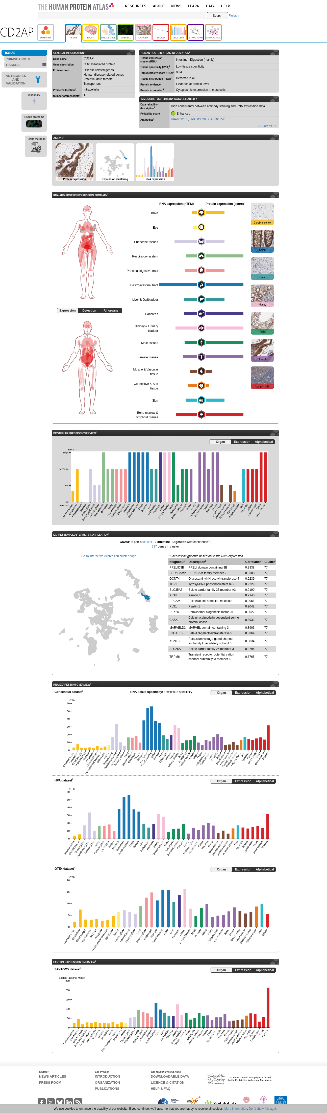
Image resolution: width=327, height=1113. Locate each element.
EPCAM (174, 601)
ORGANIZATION (107, 1082)
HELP (225, 6)
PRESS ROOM (50, 1082)
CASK (173, 620)
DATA (210, 6)
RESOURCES (135, 6)
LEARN (193, 6)
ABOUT (159, 6)
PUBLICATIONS (107, 1088)
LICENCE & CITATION (167, 1082)
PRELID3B (176, 567)
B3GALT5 (176, 633)
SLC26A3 (175, 649)
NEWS (176, 6)
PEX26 (174, 612)
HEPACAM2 (177, 573)
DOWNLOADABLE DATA (170, 1076)
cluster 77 (150, 542)
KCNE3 (174, 641)
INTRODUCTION (107, 1076)
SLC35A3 (175, 590)
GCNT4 (174, 578)
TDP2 (173, 584)
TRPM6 (174, 657)
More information (235, 1108)
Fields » (234, 15)
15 (169, 556)
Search (217, 15)
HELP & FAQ (160, 1088)
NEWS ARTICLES (52, 1076)
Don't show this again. (263, 1108)
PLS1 (173, 606)
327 (154, 546)
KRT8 (173, 595)
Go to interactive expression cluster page (108, 556)
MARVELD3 (177, 627)
